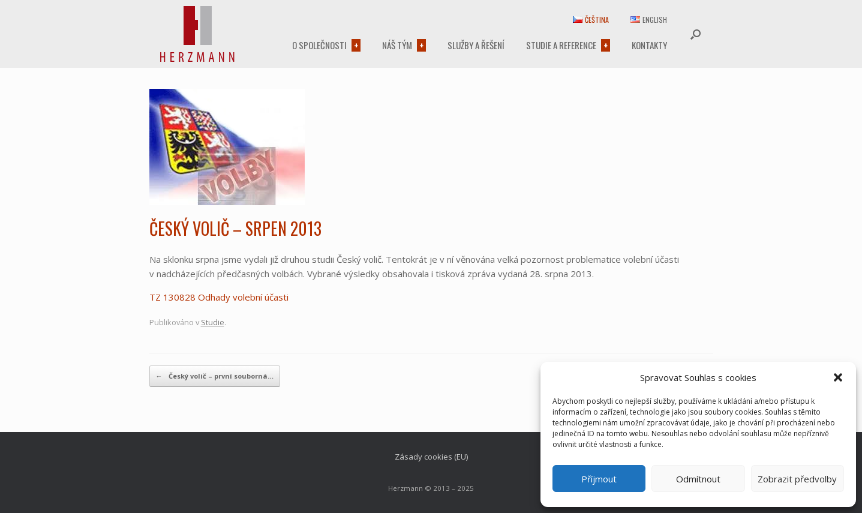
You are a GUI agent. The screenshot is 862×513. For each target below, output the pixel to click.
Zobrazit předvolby (797, 479)
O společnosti (319, 45)
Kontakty (649, 45)
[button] (838, 377)
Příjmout (599, 479)
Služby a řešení (475, 45)
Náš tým (397, 45)
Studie (212, 322)
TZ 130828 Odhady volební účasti (219, 297)
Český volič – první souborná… (215, 376)
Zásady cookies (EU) (431, 456)
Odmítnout (698, 479)
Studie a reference (561, 45)
